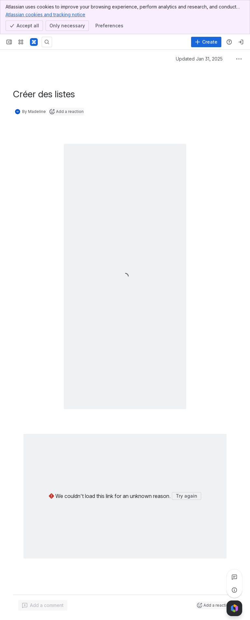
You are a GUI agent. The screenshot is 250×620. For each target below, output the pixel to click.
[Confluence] (34, 42)
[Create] (206, 42)
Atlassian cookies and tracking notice (45, 14)
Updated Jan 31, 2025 (199, 59)
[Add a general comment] (42, 605)
